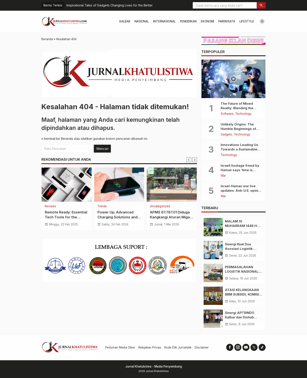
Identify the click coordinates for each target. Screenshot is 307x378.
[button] (261, 5)
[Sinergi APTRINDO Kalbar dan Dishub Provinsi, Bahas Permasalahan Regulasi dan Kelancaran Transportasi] (213, 318)
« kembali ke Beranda (57, 139)
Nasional (142, 21)
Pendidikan (188, 21)
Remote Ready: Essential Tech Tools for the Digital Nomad (66, 217)
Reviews (50, 206)
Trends (102, 206)
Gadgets (226, 134)
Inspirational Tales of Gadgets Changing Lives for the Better (110, 5)
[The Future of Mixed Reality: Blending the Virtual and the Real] (233, 79)
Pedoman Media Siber (120, 347)
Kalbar (124, 21)
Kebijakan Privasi (149, 347)
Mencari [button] (102, 149)
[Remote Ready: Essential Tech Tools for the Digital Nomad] (67, 185)
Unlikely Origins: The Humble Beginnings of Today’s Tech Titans (238, 128)
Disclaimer (202, 347)
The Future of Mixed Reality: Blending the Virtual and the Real (237, 108)
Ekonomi (207, 21)
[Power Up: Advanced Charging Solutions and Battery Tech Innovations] (119, 185)
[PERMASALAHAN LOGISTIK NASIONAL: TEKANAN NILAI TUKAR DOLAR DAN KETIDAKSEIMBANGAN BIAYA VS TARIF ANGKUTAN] (213, 273)
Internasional (164, 21)
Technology (243, 113)
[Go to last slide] (189, 159)
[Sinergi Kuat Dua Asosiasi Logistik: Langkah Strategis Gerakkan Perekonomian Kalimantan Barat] (213, 250)
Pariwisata (226, 21)
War (223, 175)
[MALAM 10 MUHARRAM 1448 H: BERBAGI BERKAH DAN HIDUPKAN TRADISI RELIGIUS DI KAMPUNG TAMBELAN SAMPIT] (213, 227)
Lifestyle (246, 21)
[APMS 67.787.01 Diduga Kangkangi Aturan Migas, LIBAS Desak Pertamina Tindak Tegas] (172, 185)
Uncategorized (160, 206)
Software (227, 113)
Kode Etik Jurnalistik (177, 347)
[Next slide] (194, 159)
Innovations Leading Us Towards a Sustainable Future (239, 149)
